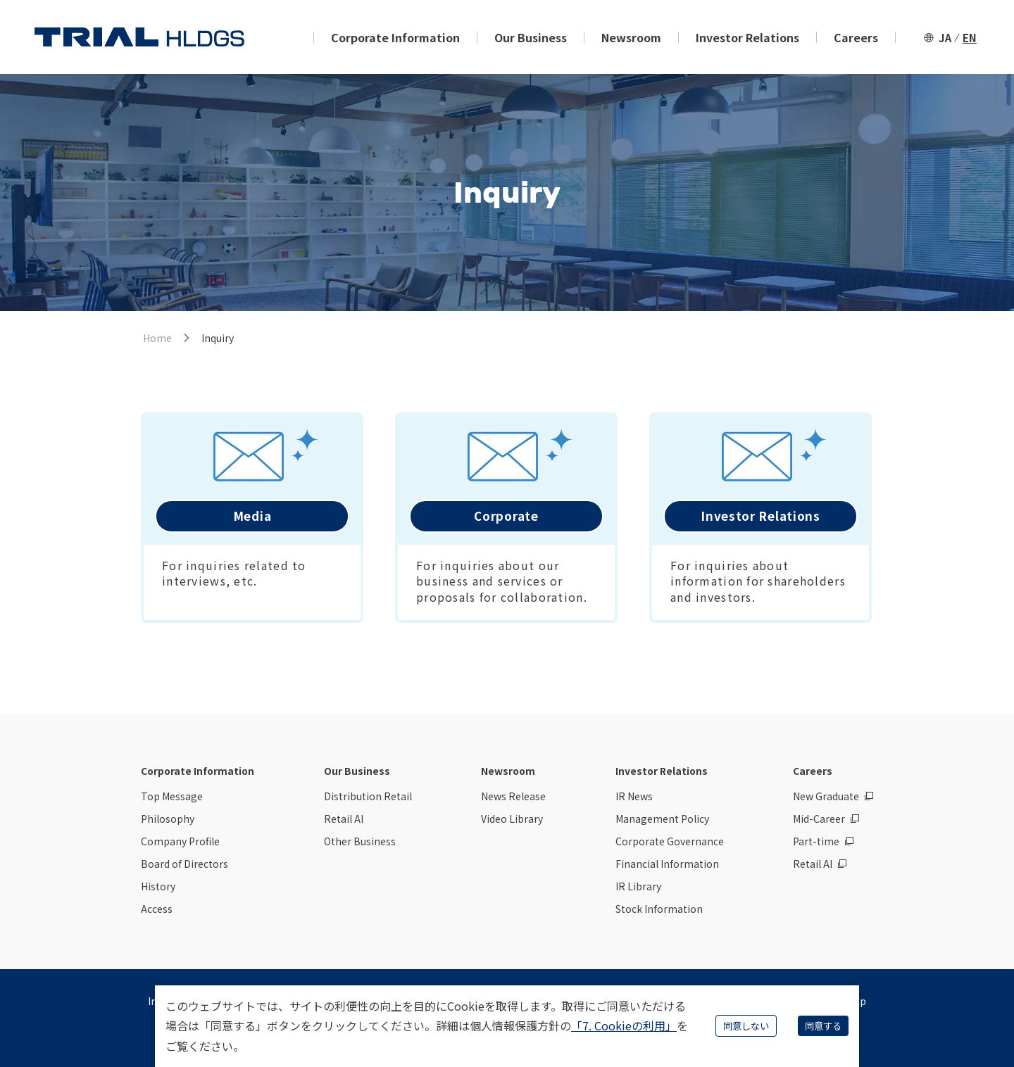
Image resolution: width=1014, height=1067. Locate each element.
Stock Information (659, 909)
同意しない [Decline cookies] (746, 1026)
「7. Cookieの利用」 (624, 1025)
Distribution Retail (368, 796)
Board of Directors (184, 864)
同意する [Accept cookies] (823, 1026)
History (158, 886)
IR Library (638, 886)
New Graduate (826, 796)
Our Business (530, 37)
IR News (634, 796)
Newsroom (631, 37)
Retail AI (343, 819)
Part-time (816, 841)
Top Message (172, 796)
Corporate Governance (669, 841)
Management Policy (662, 819)
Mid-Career (819, 819)
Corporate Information (395, 37)
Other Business (360, 841)
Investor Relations (747, 37)
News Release (513, 796)
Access (157, 909)
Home (157, 338)
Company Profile (180, 841)
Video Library (512, 819)
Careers (856, 37)
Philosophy (167, 819)
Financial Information (667, 864)
